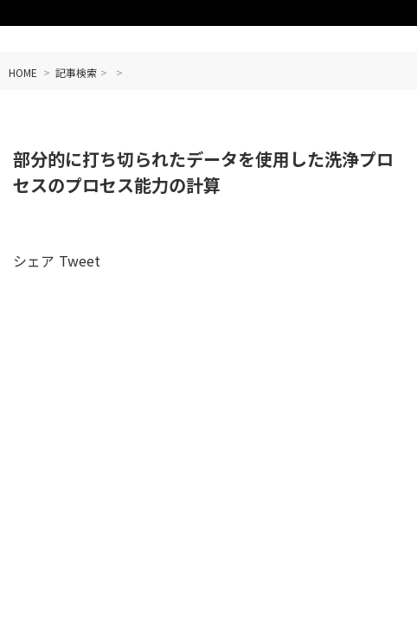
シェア (34, 260)
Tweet (79, 260)
